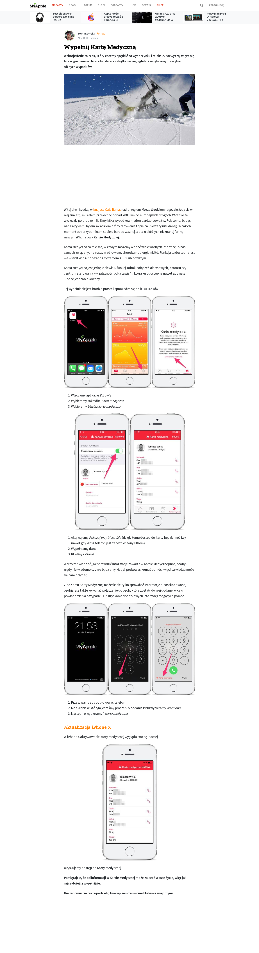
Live (133, 5)
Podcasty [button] (117, 5)
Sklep (159, 5)
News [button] (72, 5)
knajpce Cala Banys (107, 209)
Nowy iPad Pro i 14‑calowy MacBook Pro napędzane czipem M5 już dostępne (216, 21)
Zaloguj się (216, 5)
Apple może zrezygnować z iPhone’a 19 (113, 17)
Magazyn (57, 5)
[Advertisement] (129, 177)
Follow (101, 33)
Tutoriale (94, 38)
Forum (88, 5)
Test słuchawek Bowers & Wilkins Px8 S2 (63, 17)
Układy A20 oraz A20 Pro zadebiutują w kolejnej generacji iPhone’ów (166, 20)
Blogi (101, 5)
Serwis (146, 5)
